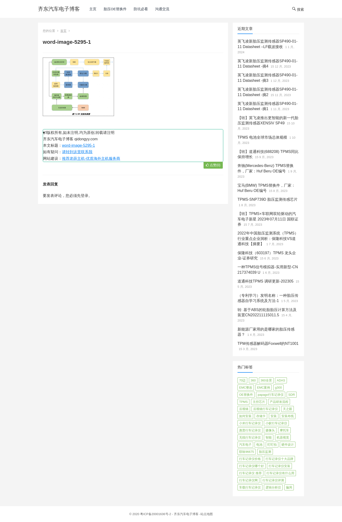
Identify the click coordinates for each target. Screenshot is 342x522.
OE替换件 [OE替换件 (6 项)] (246, 394)
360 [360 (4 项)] (253, 380)
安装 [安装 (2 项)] (274, 416)
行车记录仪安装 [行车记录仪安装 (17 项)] (279, 466)
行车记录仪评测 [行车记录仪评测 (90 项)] (273, 480)
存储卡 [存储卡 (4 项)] (261, 416)
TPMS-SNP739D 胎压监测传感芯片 (268, 199)
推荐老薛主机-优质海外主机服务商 (91, 158)
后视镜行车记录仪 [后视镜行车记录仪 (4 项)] (265, 409)
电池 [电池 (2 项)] (259, 444)
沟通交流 (162, 9)
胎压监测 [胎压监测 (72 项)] (265, 452)
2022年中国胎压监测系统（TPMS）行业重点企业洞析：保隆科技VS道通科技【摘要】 (268, 238)
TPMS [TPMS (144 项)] (243, 402)
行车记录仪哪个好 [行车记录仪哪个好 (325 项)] (251, 466)
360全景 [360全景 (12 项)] (266, 380)
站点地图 (206, 514)
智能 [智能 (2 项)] (269, 437)
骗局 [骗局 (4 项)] (289, 487)
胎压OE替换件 (115, 9)
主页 (92, 9)
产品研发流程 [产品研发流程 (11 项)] (279, 402)
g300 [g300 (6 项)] (278, 387)
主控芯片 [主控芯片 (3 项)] (259, 402)
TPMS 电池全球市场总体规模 (262, 137)
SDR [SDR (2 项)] (291, 394)
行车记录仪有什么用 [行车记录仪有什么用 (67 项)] (280, 473)
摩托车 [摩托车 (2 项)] (284, 430)
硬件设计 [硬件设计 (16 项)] (287, 444)
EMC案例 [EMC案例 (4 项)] (263, 387)
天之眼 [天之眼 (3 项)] (287, 409)
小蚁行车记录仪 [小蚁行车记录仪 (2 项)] (276, 423)
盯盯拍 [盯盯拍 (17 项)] (272, 444)
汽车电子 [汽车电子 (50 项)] (245, 444)
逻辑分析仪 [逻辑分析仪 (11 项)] (273, 487)
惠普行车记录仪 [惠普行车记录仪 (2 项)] (250, 430)
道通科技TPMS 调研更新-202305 (266, 281)
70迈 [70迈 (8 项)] (242, 380)
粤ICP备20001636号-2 (156, 514)
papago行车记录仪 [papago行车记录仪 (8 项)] (270, 394)
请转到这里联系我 (77, 152)
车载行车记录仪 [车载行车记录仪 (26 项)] (250, 487)
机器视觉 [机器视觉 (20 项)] (283, 437)
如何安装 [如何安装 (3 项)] (245, 416)
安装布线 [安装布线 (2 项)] (287, 416)
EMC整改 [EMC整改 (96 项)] (245, 387)
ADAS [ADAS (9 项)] (281, 380)
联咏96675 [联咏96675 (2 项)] (246, 452)
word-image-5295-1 (78, 145)
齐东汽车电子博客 (59, 9)
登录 (84, 196)
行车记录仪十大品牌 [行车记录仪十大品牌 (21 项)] (279, 459)
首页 (63, 31)
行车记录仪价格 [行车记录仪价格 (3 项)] (250, 459)
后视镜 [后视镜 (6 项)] (243, 409)
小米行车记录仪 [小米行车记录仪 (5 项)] (250, 423)
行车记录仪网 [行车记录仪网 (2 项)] (248, 480)
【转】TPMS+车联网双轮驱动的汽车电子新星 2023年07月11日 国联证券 (268, 219)
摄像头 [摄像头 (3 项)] (270, 430)
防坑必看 (141, 9)
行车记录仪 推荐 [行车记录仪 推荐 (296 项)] (250, 473)
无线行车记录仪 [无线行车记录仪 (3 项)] (250, 437)
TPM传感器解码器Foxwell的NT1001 (268, 343)
